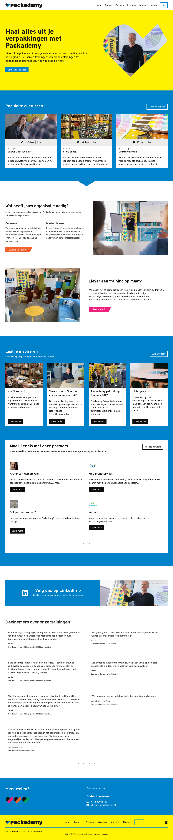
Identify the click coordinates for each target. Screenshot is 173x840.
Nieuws (153, 5)
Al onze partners (153, 447)
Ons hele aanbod (157, 107)
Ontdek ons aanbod (17, 70)
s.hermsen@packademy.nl (103, 805)
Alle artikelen (158, 354)
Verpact (92, 518)
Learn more (17, 489)
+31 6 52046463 (99, 802)
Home (98, 5)
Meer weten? (98, 309)
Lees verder (15, 421)
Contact (142, 5)
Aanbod (108, 5)
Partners (119, 5)
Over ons (131, 5)
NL (163, 5)
